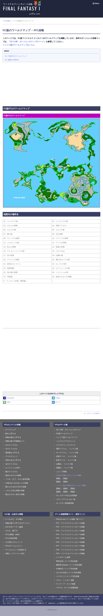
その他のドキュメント (14, 542)
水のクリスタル (11, 464)
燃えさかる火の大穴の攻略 (15, 487)
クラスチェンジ (11, 456)
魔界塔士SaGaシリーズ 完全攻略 (69, 565)
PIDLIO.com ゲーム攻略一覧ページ (70, 519)
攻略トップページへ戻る (15, 553)
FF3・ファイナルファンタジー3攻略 (70, 531)
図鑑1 (58, 478)
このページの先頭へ (92, 413)
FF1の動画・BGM (12, 534)
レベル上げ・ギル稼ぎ (14, 519)
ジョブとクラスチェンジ (65, 441)
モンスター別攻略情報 (65, 503)
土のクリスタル (11, 445)
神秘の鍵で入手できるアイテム (17, 523)
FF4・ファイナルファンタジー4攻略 (70, 534)
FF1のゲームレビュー (13, 546)
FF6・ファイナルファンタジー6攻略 (70, 542)
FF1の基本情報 (11, 538)
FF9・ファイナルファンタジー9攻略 (70, 553)
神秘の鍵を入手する (13, 437)
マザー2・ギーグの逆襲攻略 (67, 588)
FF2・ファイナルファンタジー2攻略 (70, 527)
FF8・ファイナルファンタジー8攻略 (70, 550)
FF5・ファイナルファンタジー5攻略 (70, 538)
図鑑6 (73, 492)
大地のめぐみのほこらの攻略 (16, 483)
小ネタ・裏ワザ (11, 531)
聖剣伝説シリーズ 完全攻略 (67, 561)
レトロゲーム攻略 (63, 557)
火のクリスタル (11, 449)
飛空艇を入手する (12, 453)
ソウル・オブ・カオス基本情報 (17, 479)
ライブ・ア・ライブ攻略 (65, 584)
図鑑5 (65, 492)
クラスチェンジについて (65, 445)
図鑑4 (65, 482)
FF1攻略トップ (9, 21)
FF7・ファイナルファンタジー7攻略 (70, 546)
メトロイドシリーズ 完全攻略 (67, 576)
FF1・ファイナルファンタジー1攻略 (70, 523)
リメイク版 (73, 449)
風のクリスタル (11, 472)
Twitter (56, 398)
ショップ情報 (61, 472)
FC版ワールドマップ (64, 434)
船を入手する (10, 434)
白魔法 (58, 464)
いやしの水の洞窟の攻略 (15, 491)
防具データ (60, 460)
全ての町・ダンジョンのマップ (68, 430)
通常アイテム (61, 449)
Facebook (8, 398)
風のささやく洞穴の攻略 (15, 494)
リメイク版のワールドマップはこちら (19, 45)
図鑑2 (65, 478)
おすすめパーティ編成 (14, 527)
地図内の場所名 (13, 60)
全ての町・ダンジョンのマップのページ (27, 41)
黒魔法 (58, 468)
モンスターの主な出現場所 (66, 495)
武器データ (60, 456)
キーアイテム (61, 453)
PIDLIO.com (52, 610)
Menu (95, 3)
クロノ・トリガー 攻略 (65, 580)
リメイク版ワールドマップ (66, 437)
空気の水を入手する (13, 460)
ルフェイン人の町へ (13, 468)
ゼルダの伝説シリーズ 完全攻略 (68, 573)
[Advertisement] (51, 83)
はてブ (56, 402)
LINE (6, 402)
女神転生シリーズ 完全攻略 (67, 569)
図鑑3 (58, 482)
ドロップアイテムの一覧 (65, 499)
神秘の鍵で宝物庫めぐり (15, 441)
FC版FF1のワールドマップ (17, 56)
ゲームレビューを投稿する (15, 550)
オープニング (10, 430)
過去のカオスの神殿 (13, 475)
